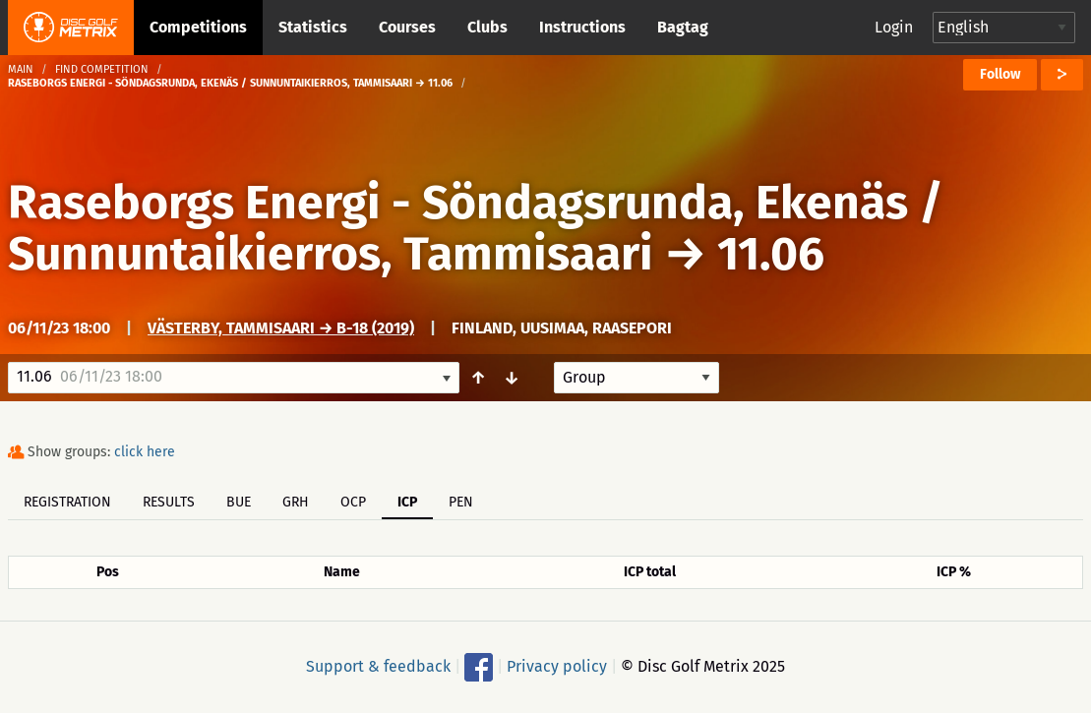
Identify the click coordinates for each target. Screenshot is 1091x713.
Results (169, 502)
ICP (407, 502)
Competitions (198, 27)
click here (144, 452)
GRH (295, 502)
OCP (353, 502)
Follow (1000, 74)
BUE (238, 502)
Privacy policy (557, 666)
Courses (407, 27)
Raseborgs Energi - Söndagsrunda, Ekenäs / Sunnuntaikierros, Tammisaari (475, 228)
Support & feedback (378, 666)
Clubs (487, 27)
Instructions (582, 27)
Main (20, 69)
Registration (67, 502)
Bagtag (682, 27)
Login (894, 27)
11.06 (770, 253)
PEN (461, 502)
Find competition (102, 69)
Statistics (312, 27)
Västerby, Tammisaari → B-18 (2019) (281, 328)
